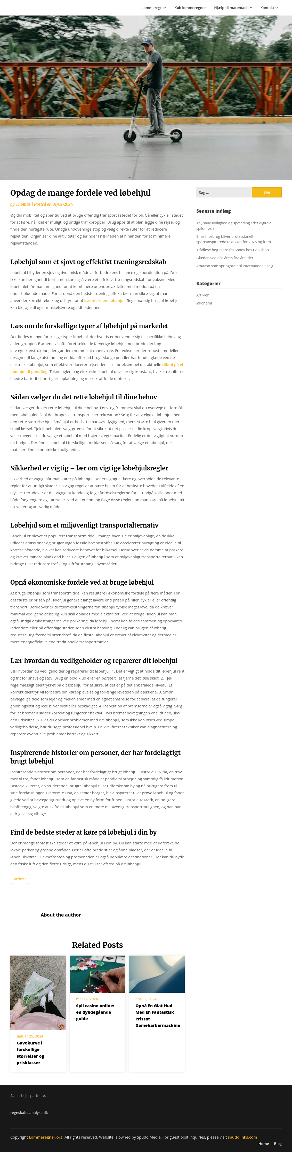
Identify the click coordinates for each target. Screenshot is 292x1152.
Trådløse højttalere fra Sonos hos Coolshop (232, 249)
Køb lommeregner (190, 7)
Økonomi (204, 303)
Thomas (22, 204)
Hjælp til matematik (231, 7)
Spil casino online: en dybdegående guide (95, 1012)
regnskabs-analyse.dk (29, 1112)
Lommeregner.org (46, 1137)
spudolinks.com (242, 1137)
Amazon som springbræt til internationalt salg (234, 265)
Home (263, 1144)
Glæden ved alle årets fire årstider (224, 257)
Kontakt (267, 7)
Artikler (20, 878)
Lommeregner (154, 7)
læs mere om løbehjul (104, 300)
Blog (278, 1144)
